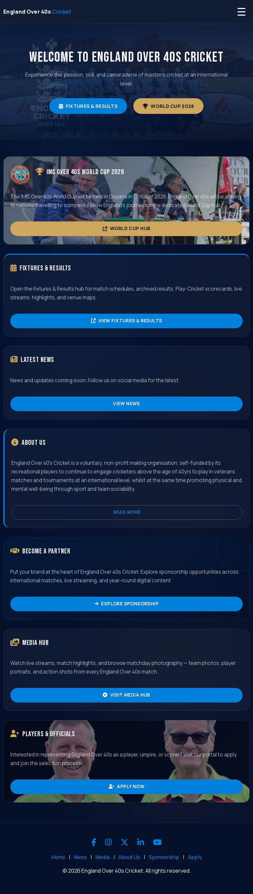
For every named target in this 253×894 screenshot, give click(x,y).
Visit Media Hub (126, 695)
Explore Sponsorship (126, 604)
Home (58, 857)
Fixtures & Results (88, 106)
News (80, 857)
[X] (124, 842)
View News (126, 404)
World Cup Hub (127, 228)
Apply (195, 857)
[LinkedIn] (140, 842)
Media (102, 857)
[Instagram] (108, 842)
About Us (129, 857)
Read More (127, 512)
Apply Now (126, 786)
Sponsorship (164, 857)
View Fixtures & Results (126, 321)
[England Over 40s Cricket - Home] (37, 12)
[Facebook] (93, 842)
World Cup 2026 (168, 106)
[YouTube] (157, 842)
